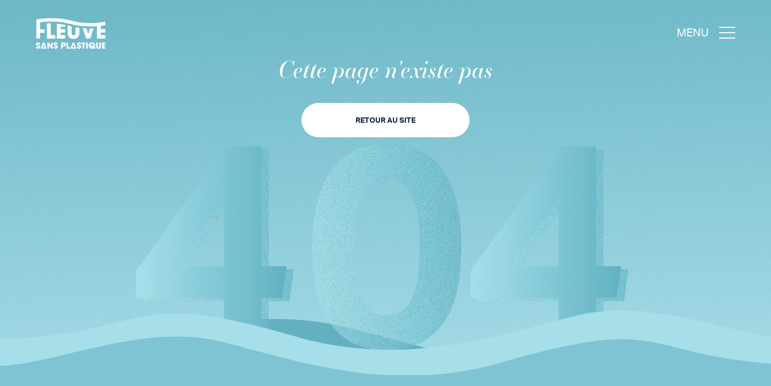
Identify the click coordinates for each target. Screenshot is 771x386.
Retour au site (385, 119)
